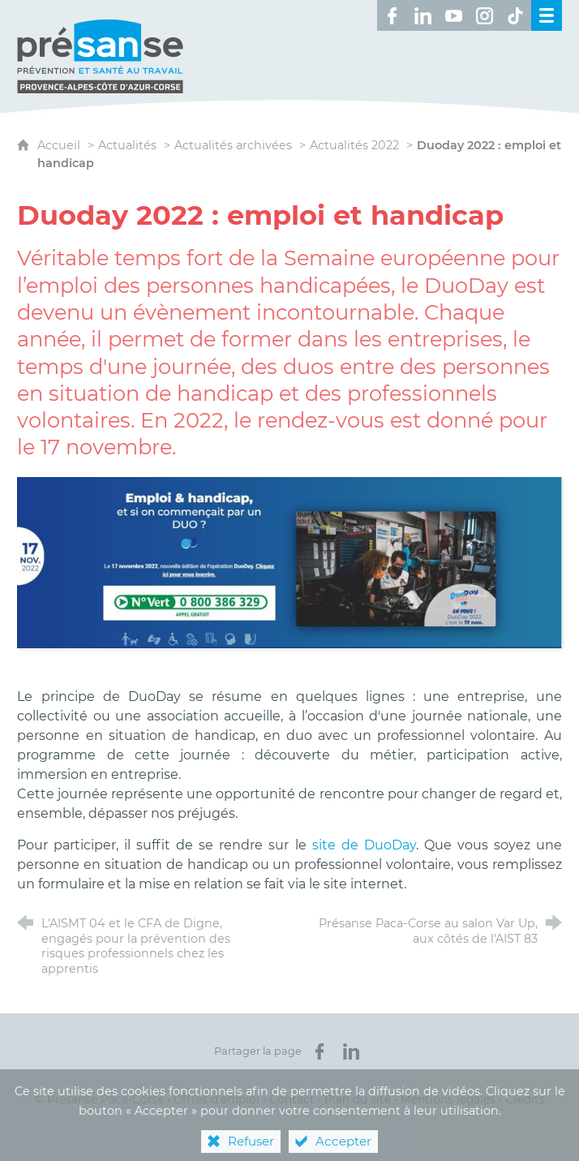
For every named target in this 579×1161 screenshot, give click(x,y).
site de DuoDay (364, 845)
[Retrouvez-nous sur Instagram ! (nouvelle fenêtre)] (485, 15)
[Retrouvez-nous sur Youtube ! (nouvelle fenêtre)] (454, 15)
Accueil (60, 145)
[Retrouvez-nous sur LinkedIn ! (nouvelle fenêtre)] (423, 15)
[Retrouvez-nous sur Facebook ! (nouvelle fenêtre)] (392, 15)
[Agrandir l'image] (289, 562)
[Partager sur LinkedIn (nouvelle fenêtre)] (351, 1051)
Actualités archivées (233, 145)
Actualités (127, 145)
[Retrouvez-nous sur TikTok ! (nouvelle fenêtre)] (515, 15)
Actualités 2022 (354, 145)
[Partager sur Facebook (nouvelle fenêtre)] (319, 1051)
